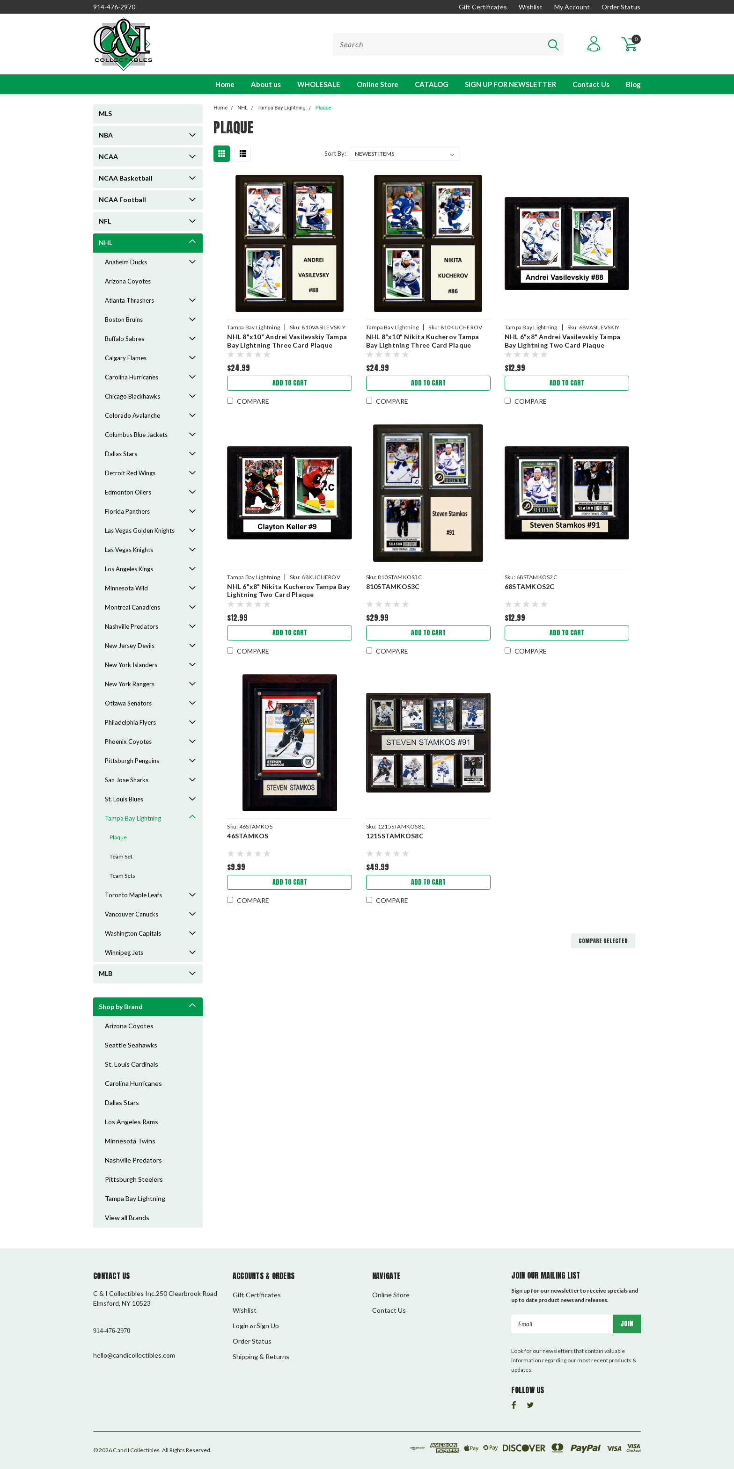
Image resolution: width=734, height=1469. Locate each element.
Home (225, 84)
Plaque (118, 837)
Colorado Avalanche (132, 415)
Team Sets (122, 875)
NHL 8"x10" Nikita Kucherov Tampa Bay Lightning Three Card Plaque (422, 341)
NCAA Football (122, 200)
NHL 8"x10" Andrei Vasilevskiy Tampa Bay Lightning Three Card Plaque (287, 341)
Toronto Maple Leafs (133, 895)
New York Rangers (129, 684)
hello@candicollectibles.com (134, 1355)
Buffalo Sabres (124, 338)
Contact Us (591, 84)
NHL (105, 243)
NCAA (108, 156)
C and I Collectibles (136, 1450)
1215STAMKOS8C (395, 836)
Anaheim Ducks (126, 262)
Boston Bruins (124, 319)
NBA (106, 135)
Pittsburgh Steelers (134, 1179)
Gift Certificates (483, 7)
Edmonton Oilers (128, 492)
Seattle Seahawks (131, 1045)
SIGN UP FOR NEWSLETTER (510, 84)
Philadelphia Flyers (130, 722)
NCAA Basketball (126, 178)
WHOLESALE (318, 84)
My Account (572, 7)
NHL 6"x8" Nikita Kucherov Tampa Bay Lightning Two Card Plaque (288, 590)
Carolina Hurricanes (131, 377)
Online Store (377, 84)
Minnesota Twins (130, 1141)
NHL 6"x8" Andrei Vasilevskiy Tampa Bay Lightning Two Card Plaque (563, 341)
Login (241, 1326)
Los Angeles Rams (131, 1122)
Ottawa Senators (128, 703)
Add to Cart (289, 383)
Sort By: (335, 153)
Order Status (621, 7)
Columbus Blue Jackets (136, 434)
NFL (105, 221)
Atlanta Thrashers (129, 300)
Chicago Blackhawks (132, 396)
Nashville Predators (131, 626)
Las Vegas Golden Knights (140, 530)
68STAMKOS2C (530, 586)
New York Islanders (131, 665)
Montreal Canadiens (132, 607)
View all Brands (127, 1218)
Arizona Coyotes (128, 281)
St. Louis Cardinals (131, 1064)
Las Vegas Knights (129, 549)
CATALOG (431, 84)
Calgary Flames (126, 358)
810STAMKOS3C (393, 586)
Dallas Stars (121, 454)
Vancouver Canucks (131, 914)
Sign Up (268, 1326)
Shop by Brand (121, 1007)
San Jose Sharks (126, 780)
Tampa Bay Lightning (133, 818)
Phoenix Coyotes (128, 741)
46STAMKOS (247, 836)
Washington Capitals (133, 933)
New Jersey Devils (129, 645)
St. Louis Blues (124, 799)
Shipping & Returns (261, 1356)
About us (266, 84)
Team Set (121, 856)
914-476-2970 (114, 7)
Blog (633, 84)
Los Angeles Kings (129, 569)
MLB (105, 973)
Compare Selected (603, 941)
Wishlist (531, 7)
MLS (105, 113)
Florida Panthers (127, 511)
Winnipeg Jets (124, 952)
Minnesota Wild (126, 588)
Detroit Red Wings (130, 473)
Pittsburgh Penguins (132, 760)
